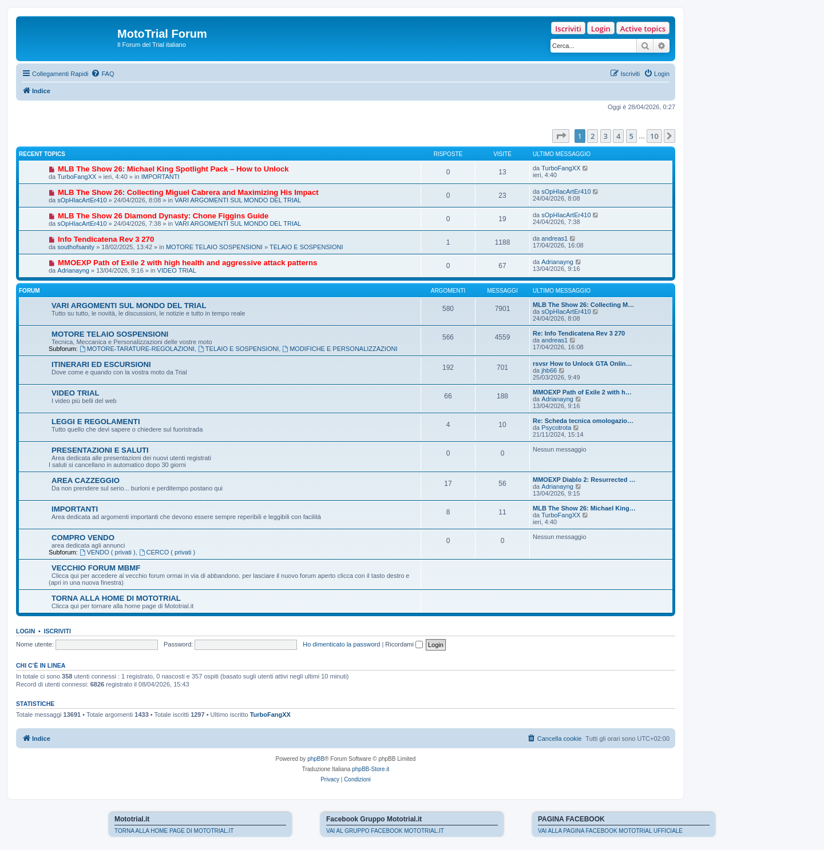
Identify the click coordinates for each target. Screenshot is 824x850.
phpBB (315, 759)
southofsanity (75, 247)
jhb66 (549, 370)
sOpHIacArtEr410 (81, 200)
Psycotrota (556, 427)
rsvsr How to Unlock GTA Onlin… (582, 363)
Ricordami (404, 644)
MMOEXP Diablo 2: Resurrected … (584, 479)
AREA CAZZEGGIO (86, 480)
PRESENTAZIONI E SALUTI (100, 450)
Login (601, 28)
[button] (560, 136)
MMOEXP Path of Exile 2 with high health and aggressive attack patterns (187, 262)
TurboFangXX (76, 176)
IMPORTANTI (160, 176)
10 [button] (654, 136)
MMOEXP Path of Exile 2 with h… (582, 392)
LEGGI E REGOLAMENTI (96, 421)
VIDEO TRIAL (176, 270)
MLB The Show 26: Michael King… (584, 508)
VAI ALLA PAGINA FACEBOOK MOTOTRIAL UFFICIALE (610, 831)
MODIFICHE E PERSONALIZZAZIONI (339, 348)
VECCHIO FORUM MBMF (96, 568)
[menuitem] (102, 74)
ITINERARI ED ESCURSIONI (101, 364)
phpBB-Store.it (370, 769)
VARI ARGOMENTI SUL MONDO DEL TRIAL (238, 200)
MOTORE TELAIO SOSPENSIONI (214, 247)
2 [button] (593, 136)
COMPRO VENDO (83, 537)
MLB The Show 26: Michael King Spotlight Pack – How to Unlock (173, 169)
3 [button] (606, 136)
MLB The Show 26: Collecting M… (583, 304)
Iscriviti (568, 28)
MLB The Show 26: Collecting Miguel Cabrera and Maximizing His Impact (188, 192)
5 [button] (631, 136)
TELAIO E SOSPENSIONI (306, 247)
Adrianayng (73, 270)
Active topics (642, 28)
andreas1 (554, 238)
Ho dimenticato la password (341, 644)
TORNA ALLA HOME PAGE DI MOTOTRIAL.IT (173, 831)
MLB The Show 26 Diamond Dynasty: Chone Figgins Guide (163, 215)
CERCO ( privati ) (167, 552)
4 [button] (618, 136)
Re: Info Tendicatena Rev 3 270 (579, 333)
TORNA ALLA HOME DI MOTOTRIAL (116, 598)
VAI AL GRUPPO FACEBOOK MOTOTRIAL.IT (385, 831)
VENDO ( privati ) (108, 552)
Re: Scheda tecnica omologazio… (583, 420)
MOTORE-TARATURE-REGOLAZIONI (137, 348)
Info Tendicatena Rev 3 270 (106, 239)
